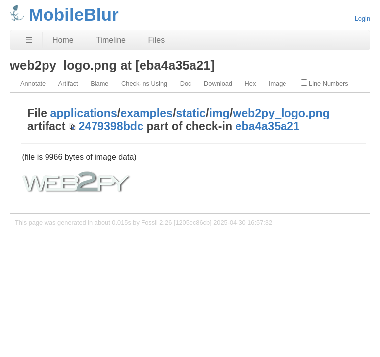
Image (277, 83)
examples (146, 113)
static (191, 113)
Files (156, 40)
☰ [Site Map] (28, 40)
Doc (185, 83)
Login (362, 18)
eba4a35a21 (267, 126)
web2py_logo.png (281, 113)
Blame (99, 83)
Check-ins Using (144, 83)
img (219, 113)
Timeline (111, 40)
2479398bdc (110, 126)
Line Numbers (324, 83)
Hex (250, 83)
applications (83, 113)
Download (218, 83)
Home (63, 40)
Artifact (68, 83)
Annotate (33, 83)
